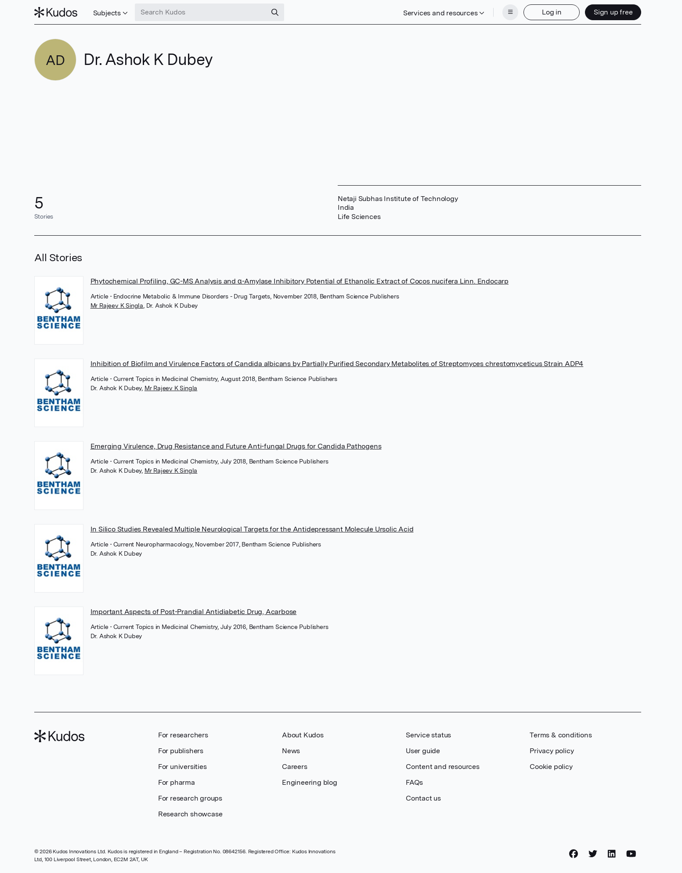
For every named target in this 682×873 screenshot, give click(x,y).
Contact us (423, 798)
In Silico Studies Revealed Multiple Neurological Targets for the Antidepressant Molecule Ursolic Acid (252, 529)
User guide (423, 751)
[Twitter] (592, 854)
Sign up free (613, 12)
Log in (552, 12)
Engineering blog (309, 782)
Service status (428, 735)
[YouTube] (631, 854)
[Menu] (510, 12)
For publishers (180, 751)
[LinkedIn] (612, 854)
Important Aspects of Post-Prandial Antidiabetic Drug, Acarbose (193, 611)
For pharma (176, 782)
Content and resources (443, 766)
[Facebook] (573, 854)
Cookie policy (551, 766)
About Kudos (303, 735)
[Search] (275, 12)
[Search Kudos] (200, 12)
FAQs (414, 782)
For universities (182, 766)
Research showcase (190, 814)
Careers (294, 766)
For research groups (190, 798)
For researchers (183, 735)
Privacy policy (552, 751)
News (291, 751)
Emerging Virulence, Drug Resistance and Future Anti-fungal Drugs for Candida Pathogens (236, 446)
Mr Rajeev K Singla (116, 305)
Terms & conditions (561, 735)
